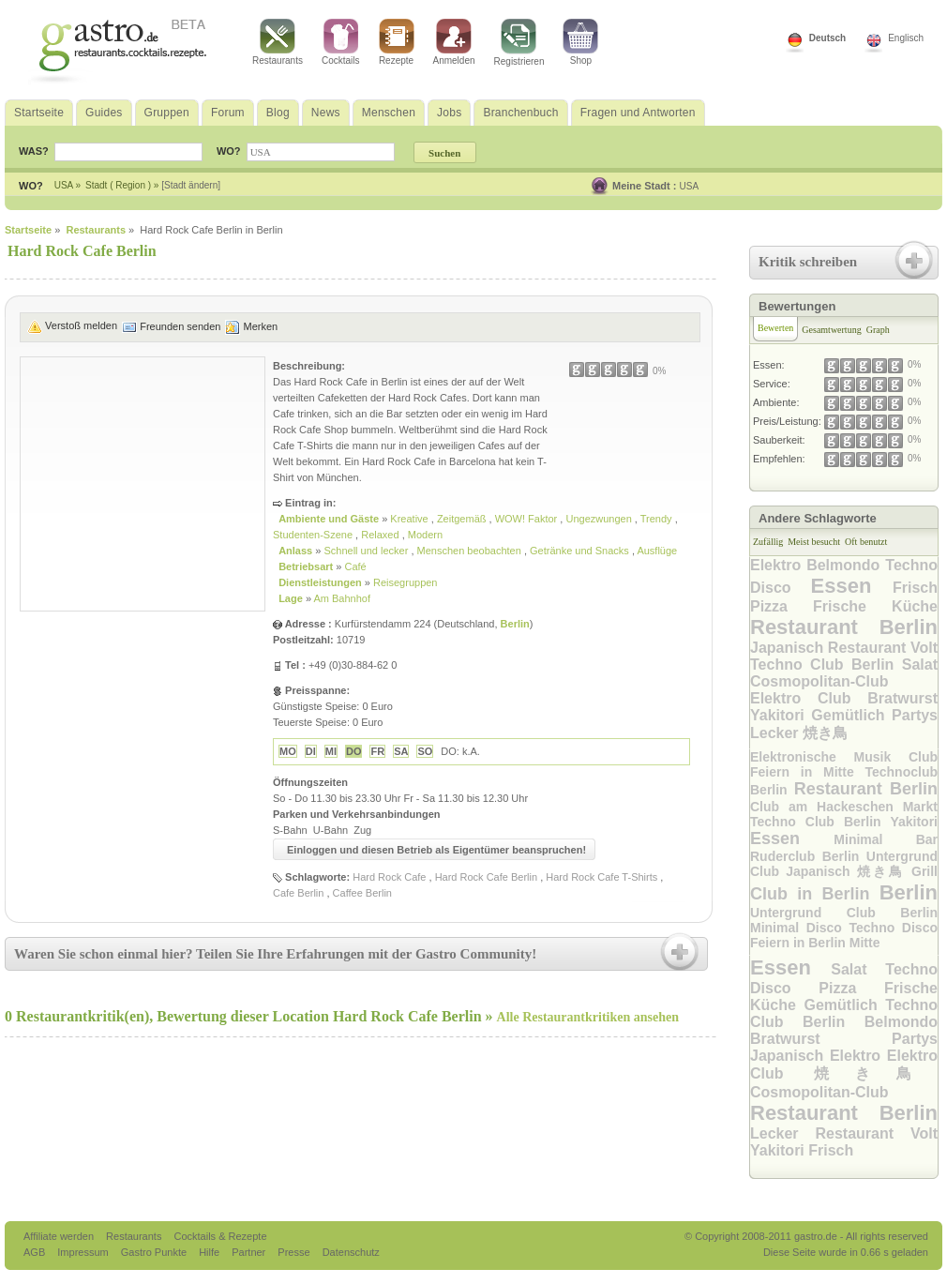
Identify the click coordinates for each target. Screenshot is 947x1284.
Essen (852, 585)
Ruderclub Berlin (808, 856)
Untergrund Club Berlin (844, 912)
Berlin (515, 623)
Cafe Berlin (298, 893)
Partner (250, 1252)
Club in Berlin (814, 893)
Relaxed (381, 534)
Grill (924, 871)
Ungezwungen (599, 518)
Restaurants (277, 42)
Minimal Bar (886, 839)
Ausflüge (657, 550)
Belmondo (845, 565)
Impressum (84, 1252)
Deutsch (827, 38)
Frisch (915, 588)
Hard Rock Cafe (389, 877)
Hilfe (210, 1252)
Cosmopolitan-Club (819, 681)
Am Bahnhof (341, 598)
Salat (920, 664)
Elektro (778, 565)
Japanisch (789, 648)
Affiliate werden (60, 1236)
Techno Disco (894, 927)
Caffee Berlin (362, 893)
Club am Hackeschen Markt (844, 806)
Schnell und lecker (367, 550)
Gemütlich (851, 715)
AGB (35, 1252)
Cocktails (341, 42)
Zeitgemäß (463, 518)
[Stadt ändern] (190, 185)
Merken (260, 326)
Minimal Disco (799, 927)
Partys (915, 715)
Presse (293, 1252)
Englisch (906, 38)
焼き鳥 (825, 733)
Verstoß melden (81, 325)
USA (689, 186)
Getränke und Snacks (581, 550)
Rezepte (396, 42)
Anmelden (454, 42)
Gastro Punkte (155, 1252)
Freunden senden (180, 326)
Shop (580, 42)
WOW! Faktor (528, 518)
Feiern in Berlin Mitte (814, 942)
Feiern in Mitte (807, 771)
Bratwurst (902, 698)
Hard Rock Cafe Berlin (486, 877)
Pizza (781, 606)
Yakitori (780, 715)
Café (355, 566)
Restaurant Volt (883, 648)
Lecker (776, 733)
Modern (425, 534)
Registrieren (519, 43)
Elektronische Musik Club (844, 756)
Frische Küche (875, 606)
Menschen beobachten (470, 550)
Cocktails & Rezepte (219, 1236)
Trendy (657, 518)
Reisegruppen (405, 582)
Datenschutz (351, 1252)
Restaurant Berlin (844, 627)
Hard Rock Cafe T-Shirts (601, 877)
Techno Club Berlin (826, 664)
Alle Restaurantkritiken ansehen (588, 1017)
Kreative (410, 518)
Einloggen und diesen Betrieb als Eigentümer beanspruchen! (436, 849)
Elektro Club (808, 698)
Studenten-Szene (314, 534)
